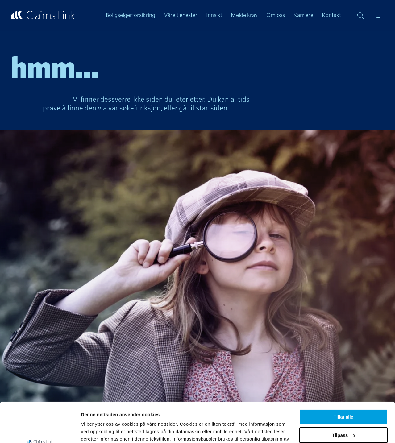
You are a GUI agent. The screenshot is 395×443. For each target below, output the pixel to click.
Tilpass (343, 395)
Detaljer (89, 430)
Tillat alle (343, 377)
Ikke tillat (343, 413)
